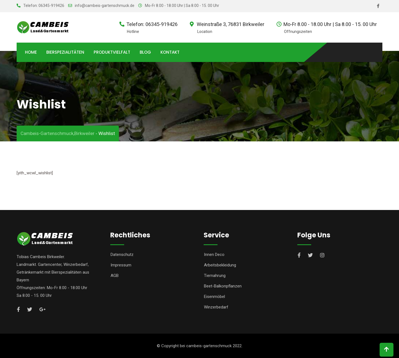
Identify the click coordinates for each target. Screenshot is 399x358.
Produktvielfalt (112, 52)
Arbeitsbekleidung (220, 265)
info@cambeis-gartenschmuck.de (104, 5)
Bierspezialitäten (65, 52)
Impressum (121, 265)
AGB (115, 275)
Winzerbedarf (216, 307)
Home (31, 52)
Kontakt (170, 52)
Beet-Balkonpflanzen (223, 286)
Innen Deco (214, 254)
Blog (145, 52)
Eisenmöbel (214, 296)
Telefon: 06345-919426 (43, 5)
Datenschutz (122, 254)
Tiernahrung (215, 275)
